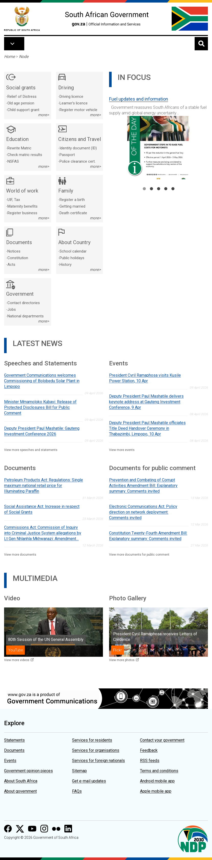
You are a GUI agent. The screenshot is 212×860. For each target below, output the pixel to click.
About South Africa (20, 781)
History (66, 264)
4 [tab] (165, 188)
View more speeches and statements (30, 450)
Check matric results (24, 154)
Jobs (11, 309)
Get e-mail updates (89, 781)
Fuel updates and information (138, 99)
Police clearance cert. (78, 161)
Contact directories (23, 303)
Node (23, 56)
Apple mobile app (155, 791)
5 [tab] (172, 188)
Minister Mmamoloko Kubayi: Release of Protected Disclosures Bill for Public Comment (40, 407)
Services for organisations (95, 750)
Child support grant (23, 110)
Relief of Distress (22, 96)
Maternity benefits (22, 206)
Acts (11, 264)
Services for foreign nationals (98, 760)
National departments (25, 316)
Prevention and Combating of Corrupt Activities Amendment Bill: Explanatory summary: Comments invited (143, 485)
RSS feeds (149, 760)
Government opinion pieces (28, 770)
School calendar (73, 251)
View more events (122, 450)
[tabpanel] (158, 136)
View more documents (20, 554)
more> (43, 115)
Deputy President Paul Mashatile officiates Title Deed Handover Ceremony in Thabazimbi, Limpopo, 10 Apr (147, 428)
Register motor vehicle (78, 110)
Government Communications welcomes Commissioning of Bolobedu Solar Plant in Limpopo (41, 381)
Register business (22, 213)
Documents (14, 750)
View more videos (16, 660)
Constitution (17, 258)
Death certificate (73, 213)
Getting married (72, 206)
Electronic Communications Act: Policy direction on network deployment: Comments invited (143, 512)
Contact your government (162, 740)
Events (10, 760)
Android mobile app (157, 781)
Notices (13, 251)
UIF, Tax (13, 199)
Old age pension (20, 103)
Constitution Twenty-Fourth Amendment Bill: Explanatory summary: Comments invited (148, 536)
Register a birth (72, 199)
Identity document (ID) (78, 148)
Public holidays (72, 258)
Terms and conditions (159, 770)
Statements (14, 740)
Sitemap (79, 770)
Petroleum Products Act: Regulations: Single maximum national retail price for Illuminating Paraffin (43, 485)
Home (9, 56)
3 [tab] (158, 188)
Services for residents (92, 740)
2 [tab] (151, 188)
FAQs (77, 791)
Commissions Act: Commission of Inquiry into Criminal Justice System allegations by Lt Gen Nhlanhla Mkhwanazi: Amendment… (42, 533)
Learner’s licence (74, 103)
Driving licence (71, 96)
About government (20, 791)
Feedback (149, 750)
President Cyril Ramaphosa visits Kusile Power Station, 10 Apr (145, 378)
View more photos (122, 660)
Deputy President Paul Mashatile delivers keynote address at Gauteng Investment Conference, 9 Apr (146, 402)
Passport (67, 154)
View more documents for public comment (139, 554)
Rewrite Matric (19, 148)
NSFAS (13, 161)
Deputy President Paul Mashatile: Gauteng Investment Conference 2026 (41, 431)
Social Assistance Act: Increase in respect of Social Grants (41, 509)
